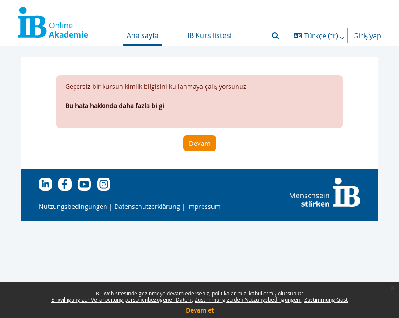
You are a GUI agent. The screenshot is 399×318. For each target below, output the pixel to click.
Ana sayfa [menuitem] (142, 35)
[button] (275, 35)
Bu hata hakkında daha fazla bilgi (114, 106)
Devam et (200, 310)
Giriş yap (367, 36)
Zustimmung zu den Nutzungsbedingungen (248, 299)
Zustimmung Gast (326, 299)
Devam (200, 143)
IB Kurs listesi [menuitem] (210, 35)
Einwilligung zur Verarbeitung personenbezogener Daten (121, 299)
